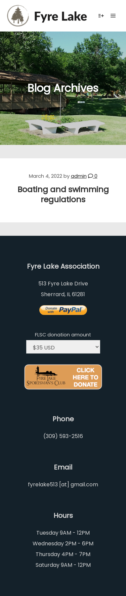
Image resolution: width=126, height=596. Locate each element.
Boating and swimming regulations (63, 194)
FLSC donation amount (63, 334)
